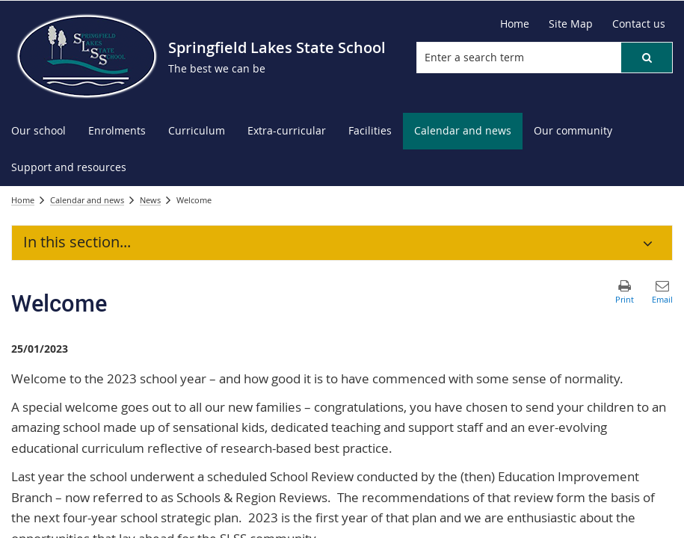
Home (22, 199)
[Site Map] (570, 24)
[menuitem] (38, 131)
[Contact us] (639, 24)
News (150, 199)
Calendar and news (87, 199)
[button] (646, 57)
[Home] (515, 24)
